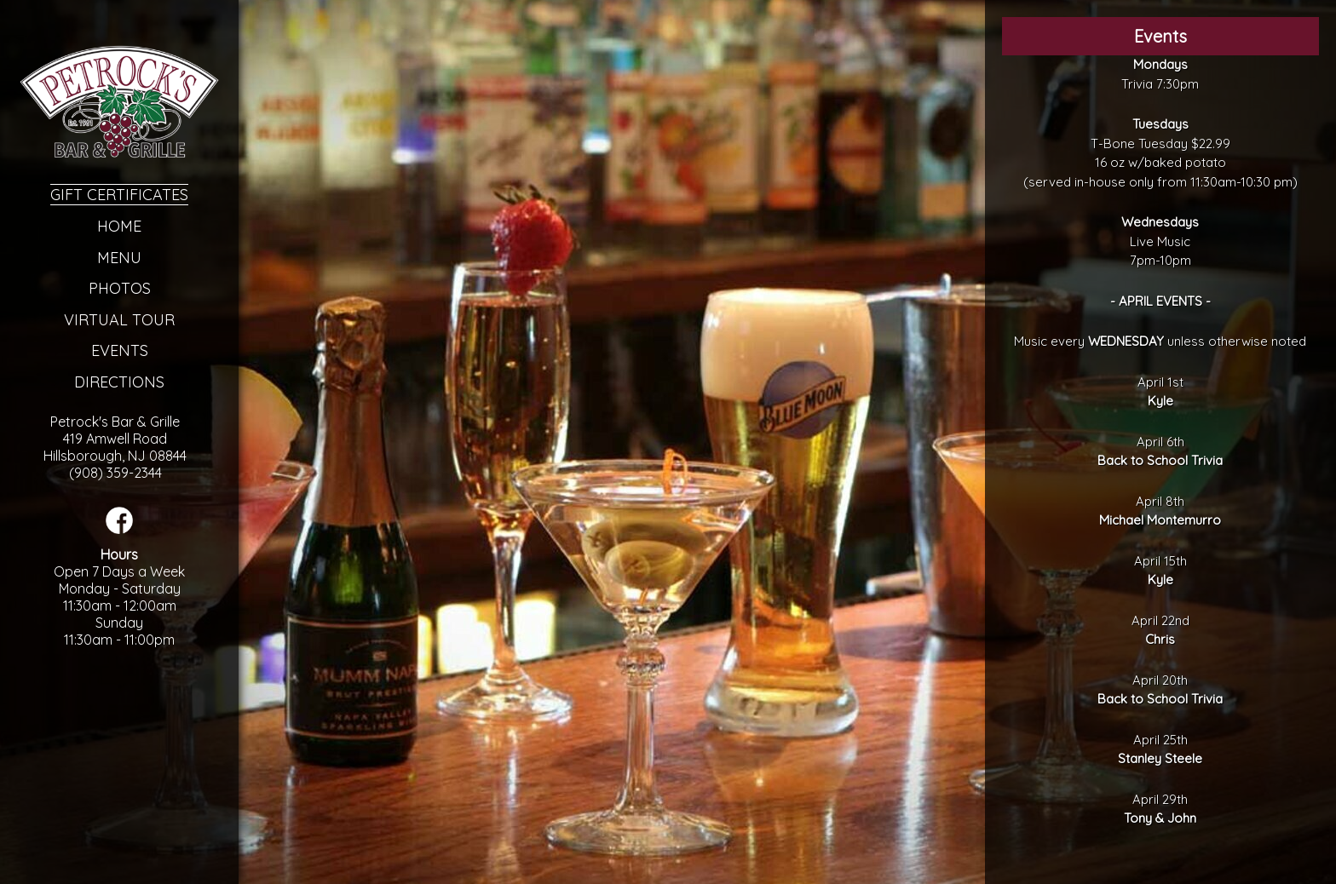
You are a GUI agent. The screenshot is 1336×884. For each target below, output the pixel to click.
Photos (120, 288)
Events (119, 350)
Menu (119, 257)
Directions (119, 382)
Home (119, 226)
